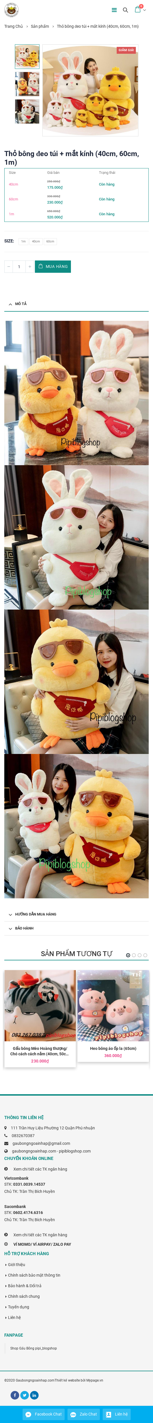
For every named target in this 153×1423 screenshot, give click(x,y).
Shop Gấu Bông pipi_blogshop (33, 1348)
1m (23, 241)
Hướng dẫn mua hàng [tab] (35, 914)
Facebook (15, 1395)
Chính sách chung (24, 1296)
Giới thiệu (16, 1264)
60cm (50, 241)
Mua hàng (57, 266)
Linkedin (34, 1395)
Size (8, 241)
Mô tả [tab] (20, 304)
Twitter (24, 1395)
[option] (27, 56)
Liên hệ (14, 1317)
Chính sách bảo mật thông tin (34, 1275)
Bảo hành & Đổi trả (24, 1285)
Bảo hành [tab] (24, 928)
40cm (36, 241)
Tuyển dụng (18, 1307)
